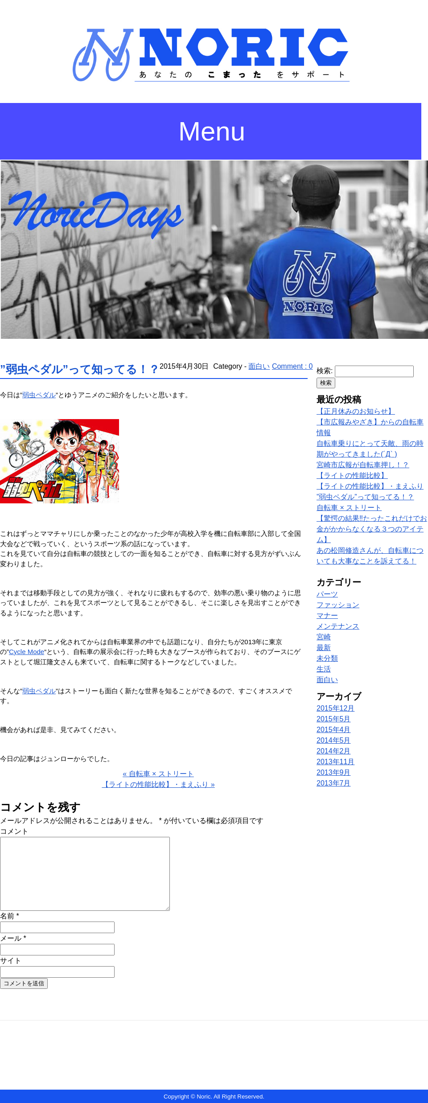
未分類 (327, 658)
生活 (324, 669)
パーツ (327, 594)
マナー (327, 615)
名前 (9, 916)
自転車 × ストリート (349, 507)
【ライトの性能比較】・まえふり (370, 486)
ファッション (338, 605)
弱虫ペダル (39, 395)
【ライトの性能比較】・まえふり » (158, 784)
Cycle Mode (26, 651)
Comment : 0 (292, 366)
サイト (10, 960)
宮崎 (324, 637)
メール (13, 938)
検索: (325, 371)
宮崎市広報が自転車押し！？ (363, 465)
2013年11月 (335, 762)
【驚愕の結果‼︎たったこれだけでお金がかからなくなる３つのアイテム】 (372, 528)
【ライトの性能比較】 (352, 475)
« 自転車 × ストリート (158, 774)
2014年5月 (334, 740)
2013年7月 (334, 783)
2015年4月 (334, 729)
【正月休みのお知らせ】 (356, 411)
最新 (324, 647)
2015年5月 (334, 719)
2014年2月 (334, 751)
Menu (211, 131)
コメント (14, 831)
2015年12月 (335, 708)
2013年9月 (334, 772)
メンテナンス (338, 626)
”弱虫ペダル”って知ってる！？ (80, 369)
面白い (259, 366)
